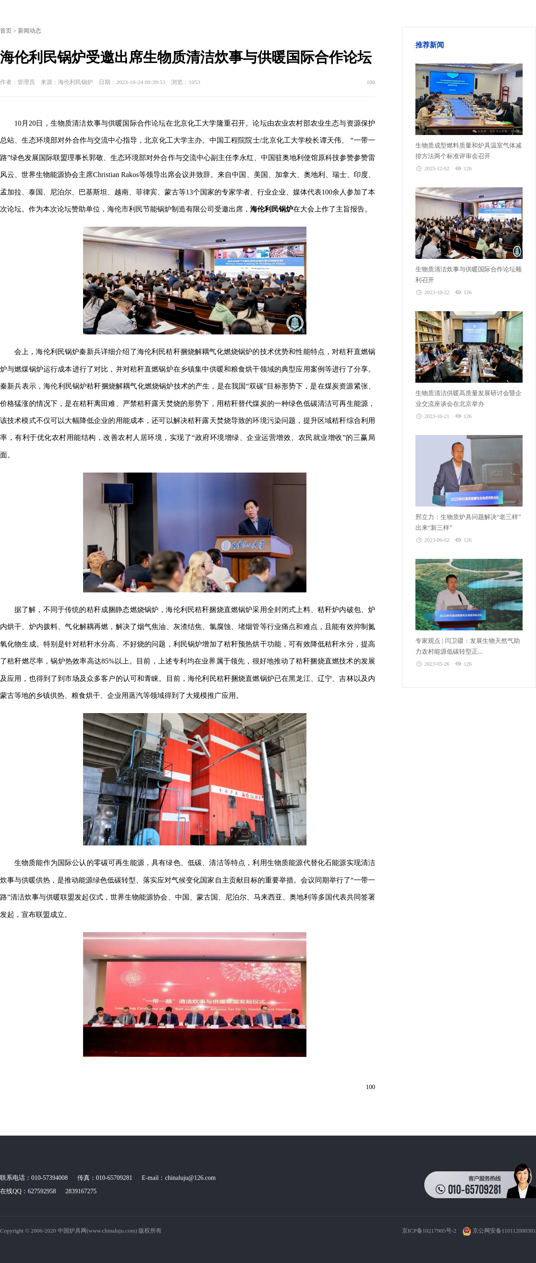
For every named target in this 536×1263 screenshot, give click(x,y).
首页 (6, 30)
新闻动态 (29, 30)
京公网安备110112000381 (499, 1230)
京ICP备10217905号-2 (429, 1230)
